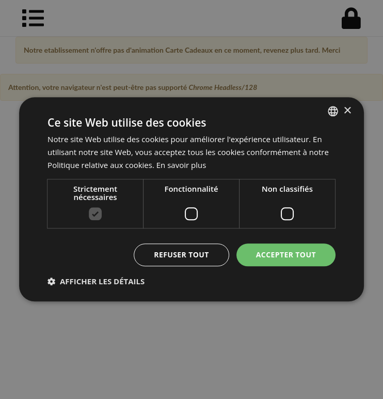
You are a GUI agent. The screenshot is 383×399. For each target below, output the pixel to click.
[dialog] (191, 199)
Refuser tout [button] (181, 254)
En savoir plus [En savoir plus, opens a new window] (181, 165)
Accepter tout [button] (286, 254)
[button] (96, 281)
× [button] (347, 111)
